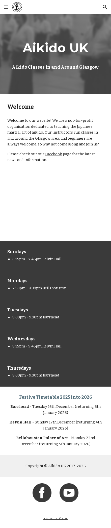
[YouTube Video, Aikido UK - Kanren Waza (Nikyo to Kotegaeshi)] (55, 207)
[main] (55, 47)
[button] (6, 7)
